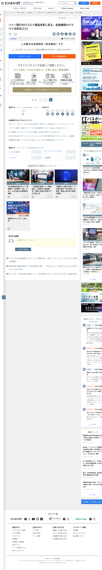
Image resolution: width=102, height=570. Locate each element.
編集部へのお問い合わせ (60, 530)
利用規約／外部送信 (18, 542)
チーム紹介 (36, 530)
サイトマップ (16, 536)
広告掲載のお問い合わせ (60, 539)
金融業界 (13, 39)
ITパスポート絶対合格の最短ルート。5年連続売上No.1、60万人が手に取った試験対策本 (43, 274)
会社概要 (75, 530)
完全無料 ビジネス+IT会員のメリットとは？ (42, 89)
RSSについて (16, 545)
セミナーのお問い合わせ (60, 533)
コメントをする (23, 249)
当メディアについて (18, 550)
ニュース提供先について (19, 547)
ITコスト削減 (15, 152)
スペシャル (37, 8)
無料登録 (95, 3)
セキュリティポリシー (79, 533)
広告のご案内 (36, 533)
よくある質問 (16, 533)
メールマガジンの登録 (18, 530)
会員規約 (15, 539)
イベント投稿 (36, 536)
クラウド (13, 158)
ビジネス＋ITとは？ (28, 4)
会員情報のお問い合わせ (60, 536)
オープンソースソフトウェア (53, 152)
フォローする (25, 38)
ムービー (51, 8)
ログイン (83, 3)
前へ (36, 100)
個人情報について (78, 536)
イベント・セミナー (20, 8)
